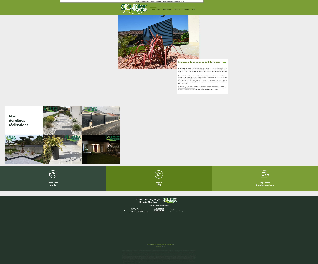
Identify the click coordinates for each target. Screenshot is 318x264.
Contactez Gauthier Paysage (186, 88)
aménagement (184, 82)
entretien (192, 82)
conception (194, 76)
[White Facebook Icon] (125, 210)
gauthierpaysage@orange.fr (177, 211)
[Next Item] (197, 41)
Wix (167, 244)
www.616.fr (171, 244)
